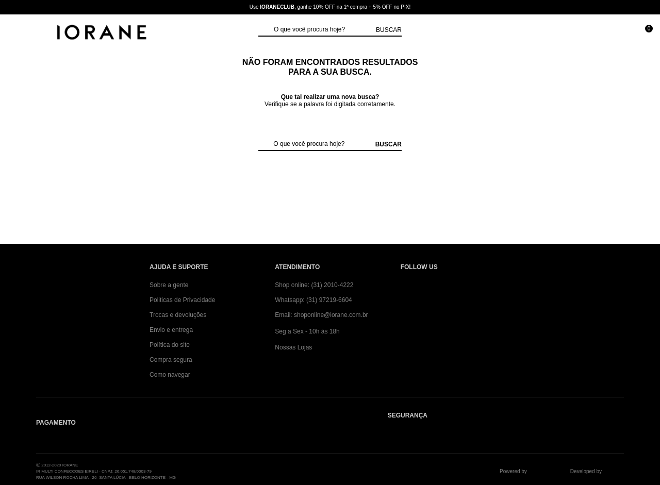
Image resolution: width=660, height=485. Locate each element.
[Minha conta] (597, 33)
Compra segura (171, 359)
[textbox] (322, 30)
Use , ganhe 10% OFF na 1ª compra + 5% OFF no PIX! (330, 7)
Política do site (170, 344)
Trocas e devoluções (178, 315)
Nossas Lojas (293, 347)
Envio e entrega (171, 329)
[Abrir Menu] (18, 33)
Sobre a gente (169, 285)
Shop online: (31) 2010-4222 (314, 285)
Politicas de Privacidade (182, 300)
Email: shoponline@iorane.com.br (321, 315)
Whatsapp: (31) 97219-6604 (313, 300)
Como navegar (170, 374)
